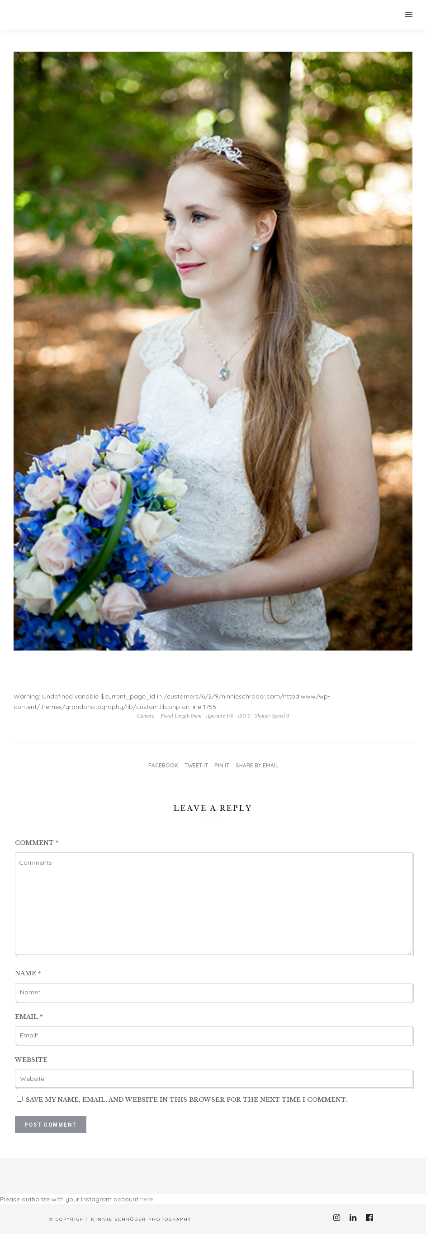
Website (31, 1060)
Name (28, 973)
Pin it (221, 765)
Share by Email (257, 765)
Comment (37, 843)
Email (29, 1017)
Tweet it (196, 765)
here (146, 1199)
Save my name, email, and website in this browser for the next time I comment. (186, 1100)
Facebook (163, 765)
